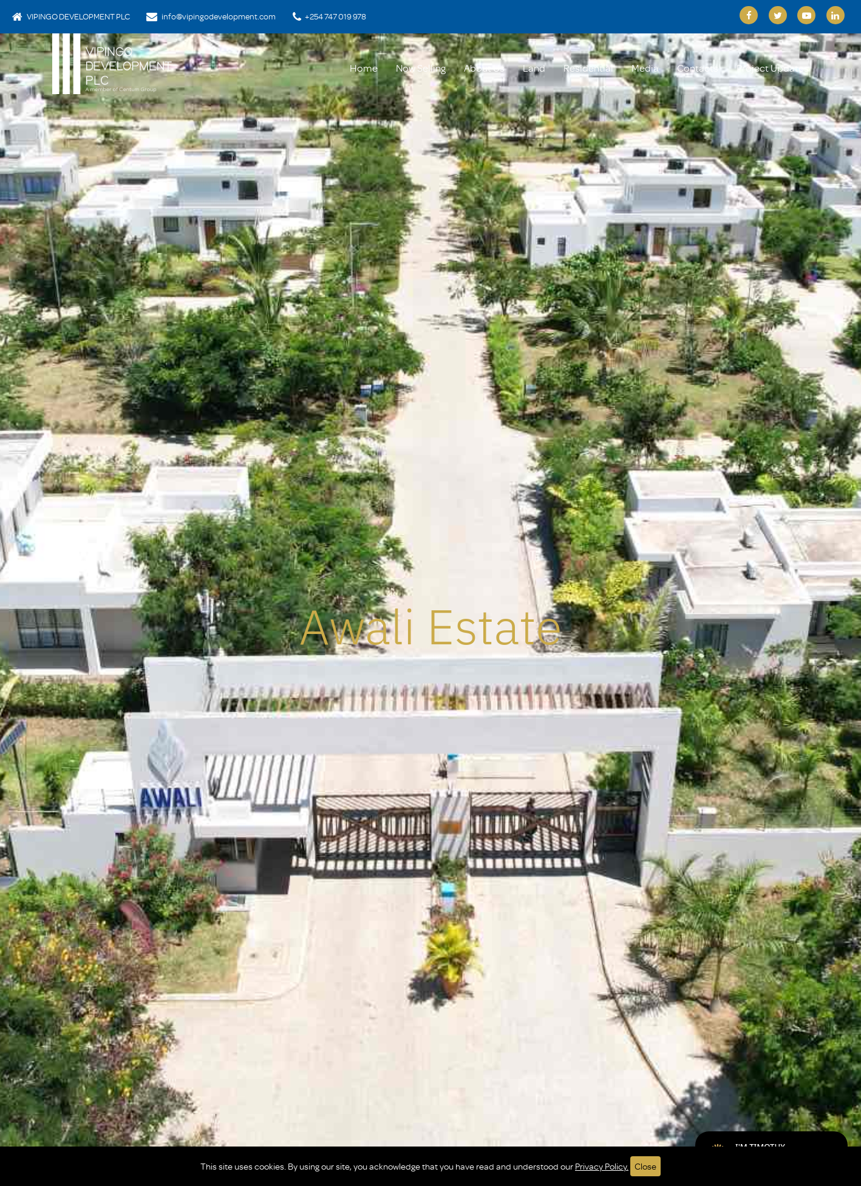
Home (364, 67)
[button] (50, 613)
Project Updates (773, 67)
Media (645, 67)
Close (645, 1166)
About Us (484, 67)
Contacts (697, 67)
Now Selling (421, 67)
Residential (588, 67)
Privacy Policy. (601, 1166)
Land (534, 67)
